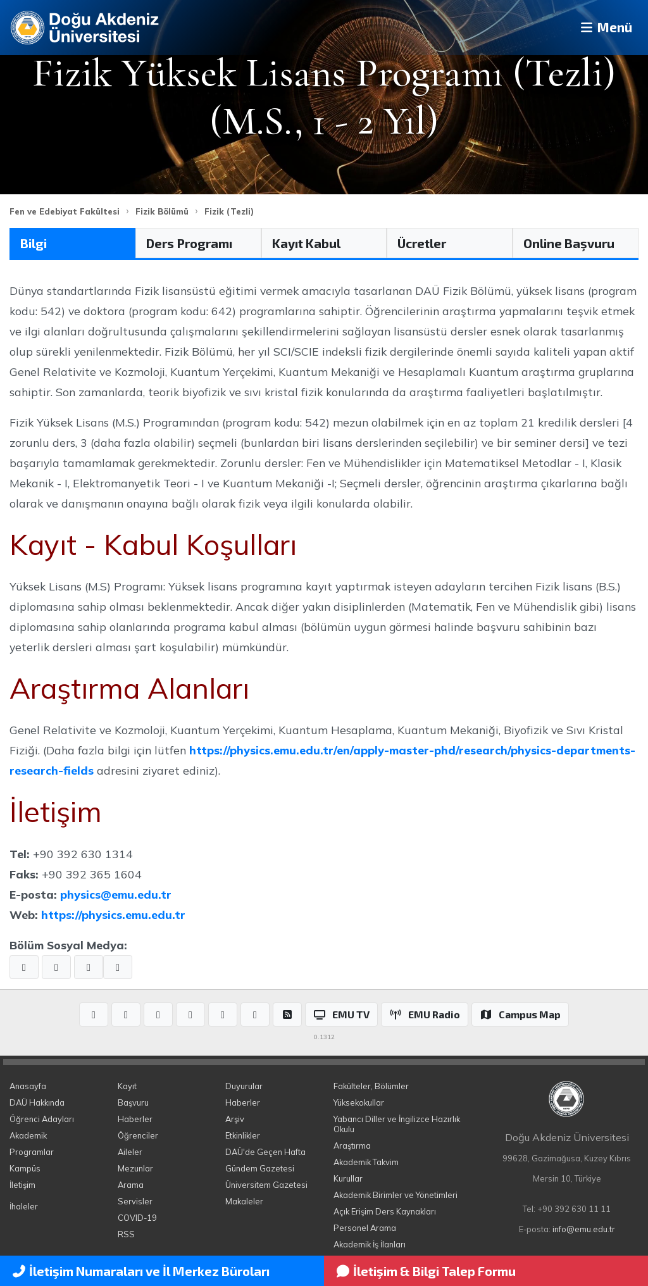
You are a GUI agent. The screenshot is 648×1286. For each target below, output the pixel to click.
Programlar (31, 1152)
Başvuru (133, 1102)
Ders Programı (189, 243)
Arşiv (234, 1119)
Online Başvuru (568, 243)
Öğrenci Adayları (41, 1119)
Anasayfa (27, 1086)
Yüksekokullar (358, 1102)
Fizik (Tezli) (229, 211)
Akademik (28, 1135)
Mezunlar (135, 1168)
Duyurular (244, 1086)
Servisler (135, 1201)
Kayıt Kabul (306, 243)
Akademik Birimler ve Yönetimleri (395, 1195)
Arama (131, 1185)
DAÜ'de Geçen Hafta (265, 1152)
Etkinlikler (242, 1135)
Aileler (130, 1152)
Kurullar (348, 1178)
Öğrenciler (138, 1135)
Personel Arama (364, 1228)
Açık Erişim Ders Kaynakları (384, 1211)
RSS (126, 1234)
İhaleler (23, 1206)
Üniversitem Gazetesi (266, 1185)
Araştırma (352, 1145)
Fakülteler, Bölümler (371, 1086)
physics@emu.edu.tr (115, 894)
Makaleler (244, 1201)
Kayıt (127, 1086)
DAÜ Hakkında (37, 1102)
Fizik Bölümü (162, 211)
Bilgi (33, 243)
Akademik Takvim (366, 1162)
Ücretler (421, 243)
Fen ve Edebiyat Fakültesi (64, 211)
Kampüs (24, 1168)
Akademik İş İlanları (369, 1244)
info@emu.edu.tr (583, 1229)
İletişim (22, 1185)
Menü (601, 27)
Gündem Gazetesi (259, 1168)
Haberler (135, 1119)
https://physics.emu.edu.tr (113, 914)
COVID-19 (137, 1218)
